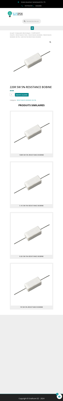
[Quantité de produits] (12, 94)
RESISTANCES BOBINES (35, 35)
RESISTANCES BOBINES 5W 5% (26, 100)
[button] (50, 42)
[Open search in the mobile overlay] (31, 21)
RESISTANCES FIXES (21, 35)
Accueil (12, 33)
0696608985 (38, 6)
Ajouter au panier (22, 95)
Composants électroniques (22, 33)
